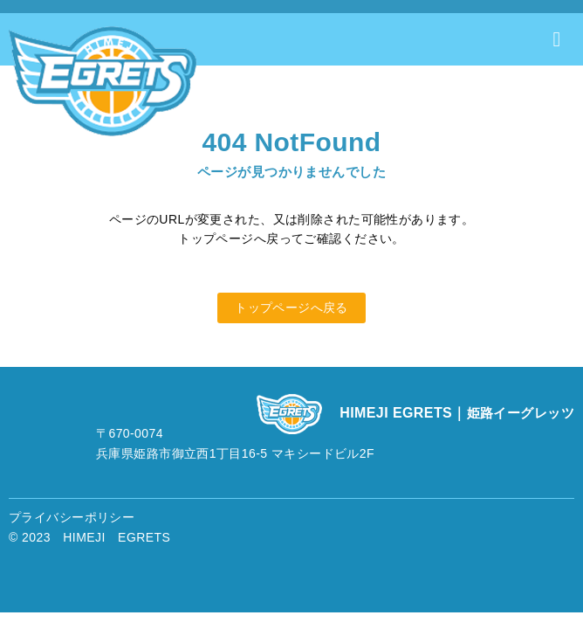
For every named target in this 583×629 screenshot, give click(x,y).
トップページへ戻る (291, 307)
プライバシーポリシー (71, 517)
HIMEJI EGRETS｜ (457, 412)
